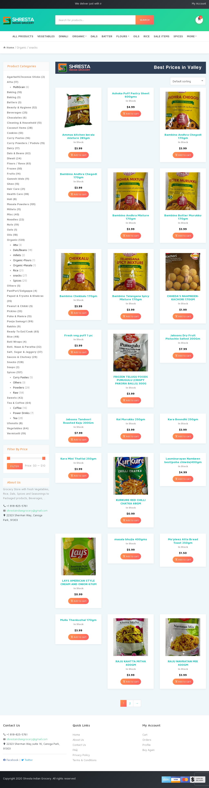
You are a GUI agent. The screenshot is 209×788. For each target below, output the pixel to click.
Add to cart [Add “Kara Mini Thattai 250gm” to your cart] (78, 475)
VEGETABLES (46, 36)
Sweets (12, 397)
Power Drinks (21, 413)
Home (76, 734)
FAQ (75, 750)
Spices (17, 280)
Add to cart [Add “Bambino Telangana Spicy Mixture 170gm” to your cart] (131, 316)
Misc (10, 214)
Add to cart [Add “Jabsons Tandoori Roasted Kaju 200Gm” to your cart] (78, 439)
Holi (9, 199)
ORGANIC (78, 36)
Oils (9, 234)
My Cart (199, 19)
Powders (18, 387)
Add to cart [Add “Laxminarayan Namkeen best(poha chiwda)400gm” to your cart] (183, 478)
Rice (15, 270)
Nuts (10, 224)
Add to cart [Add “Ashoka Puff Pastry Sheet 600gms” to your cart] (131, 113)
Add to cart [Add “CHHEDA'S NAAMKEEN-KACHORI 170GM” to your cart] (183, 316)
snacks (17, 275)
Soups (11, 367)
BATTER (107, 36)
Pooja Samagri (17, 321)
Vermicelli (13, 433)
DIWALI (63, 36)
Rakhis (11, 326)
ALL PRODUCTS (22, 36)
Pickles (12, 311)
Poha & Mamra (16, 316)
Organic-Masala (22, 265)
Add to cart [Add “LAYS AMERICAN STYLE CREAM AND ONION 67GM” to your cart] (78, 600)
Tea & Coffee (15, 402)
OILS (136, 36)
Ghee (10, 183)
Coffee (17, 407)
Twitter (27, 760)
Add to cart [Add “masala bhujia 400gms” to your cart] (131, 556)
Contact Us (79, 744)
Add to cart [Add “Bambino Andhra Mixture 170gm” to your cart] (131, 235)
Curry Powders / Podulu (23, 143)
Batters (12, 102)
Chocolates (14, 117)
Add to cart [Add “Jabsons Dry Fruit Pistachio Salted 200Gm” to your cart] (183, 355)
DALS (94, 36)
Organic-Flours (22, 260)
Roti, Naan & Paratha (21, 346)
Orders (146, 739)
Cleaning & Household (21, 122)
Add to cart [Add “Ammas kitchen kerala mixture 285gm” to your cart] (78, 154)
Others (11, 285)
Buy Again (148, 750)
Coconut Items (16, 127)
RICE (146, 36)
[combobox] (188, 81)
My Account (199, 3)
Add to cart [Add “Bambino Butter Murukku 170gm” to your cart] (183, 235)
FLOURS (121, 36)
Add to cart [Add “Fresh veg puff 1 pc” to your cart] (78, 352)
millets (17, 255)
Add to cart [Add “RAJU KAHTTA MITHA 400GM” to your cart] (131, 681)
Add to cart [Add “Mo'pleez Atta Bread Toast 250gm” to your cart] (183, 559)
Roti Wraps (14, 341)
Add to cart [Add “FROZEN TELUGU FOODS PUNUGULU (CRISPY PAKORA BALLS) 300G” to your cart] (131, 400)
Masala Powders (18, 204)
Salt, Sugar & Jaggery (22, 351)
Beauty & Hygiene (19, 107)
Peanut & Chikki (17, 306)
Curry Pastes (15, 138)
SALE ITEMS (161, 36)
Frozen (11, 168)
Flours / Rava (16, 163)
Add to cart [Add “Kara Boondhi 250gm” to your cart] (183, 436)
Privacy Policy (81, 755)
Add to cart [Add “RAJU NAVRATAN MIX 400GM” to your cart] (183, 681)
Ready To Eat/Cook (20, 331)
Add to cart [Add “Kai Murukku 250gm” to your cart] (131, 436)
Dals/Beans (20, 250)
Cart (144, 734)
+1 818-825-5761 (15, 505)
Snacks (11, 362)
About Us (78, 739)
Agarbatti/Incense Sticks (23, 76)
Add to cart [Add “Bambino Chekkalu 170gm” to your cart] (78, 312)
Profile (146, 744)
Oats (10, 229)
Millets (11, 209)
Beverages (14, 112)
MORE (191, 36)
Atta (10, 82)
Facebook (11, 760)
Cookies (12, 132)
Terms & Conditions (85, 760)
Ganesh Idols (15, 178)
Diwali (11, 158)
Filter (14, 466)
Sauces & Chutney (19, 357)
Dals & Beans (15, 153)
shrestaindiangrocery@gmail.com (27, 510)
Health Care (15, 194)
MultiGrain (19, 87)
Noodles (12, 219)
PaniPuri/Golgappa (19, 290)
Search (144, 19)
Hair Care (13, 188)
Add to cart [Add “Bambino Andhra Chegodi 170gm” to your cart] (183, 154)
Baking (11, 92)
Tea (15, 418)
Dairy (10, 148)
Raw (15, 392)
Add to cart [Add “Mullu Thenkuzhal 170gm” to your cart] (78, 636)
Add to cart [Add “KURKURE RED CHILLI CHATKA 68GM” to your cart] (131, 520)
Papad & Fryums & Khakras (25, 295)
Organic (21, 47)
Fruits (11, 173)
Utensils (12, 423)
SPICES (178, 36)
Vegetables (14, 428)
